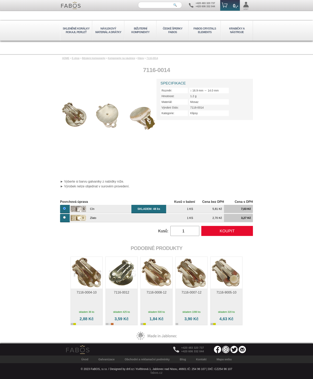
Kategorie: (168, 113)
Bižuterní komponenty (93, 58)
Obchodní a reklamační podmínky (147, 359)
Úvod (84, 359)
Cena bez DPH (213, 201)
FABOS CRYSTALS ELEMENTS (204, 30)
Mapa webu (224, 359)
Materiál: (167, 102)
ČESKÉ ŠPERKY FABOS (172, 30)
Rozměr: (167, 90)
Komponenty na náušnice (121, 58)
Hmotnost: (168, 96)
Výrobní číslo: (170, 107)
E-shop (76, 58)
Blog (183, 359)
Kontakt (201, 359)
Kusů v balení (184, 201)
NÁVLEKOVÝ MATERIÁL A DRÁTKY (108, 30)
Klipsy (141, 58)
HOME (65, 58)
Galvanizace (106, 359)
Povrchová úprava (74, 201)
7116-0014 (152, 58)
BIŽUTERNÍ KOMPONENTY (140, 30)
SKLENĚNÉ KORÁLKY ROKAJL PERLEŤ (76, 30)
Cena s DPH (244, 201)
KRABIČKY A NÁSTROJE (236, 30)
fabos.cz (156, 372)
